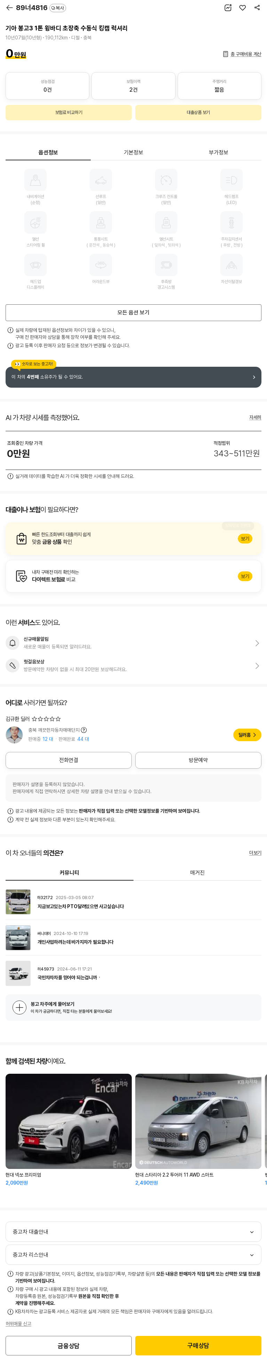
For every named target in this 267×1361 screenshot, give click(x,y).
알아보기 (133, 539)
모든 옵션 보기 (133, 312)
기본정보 (133, 152)
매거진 (197, 872)
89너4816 (41, 7)
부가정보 (218, 152)
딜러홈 (244, 735)
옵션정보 (48, 152)
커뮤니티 (69, 872)
